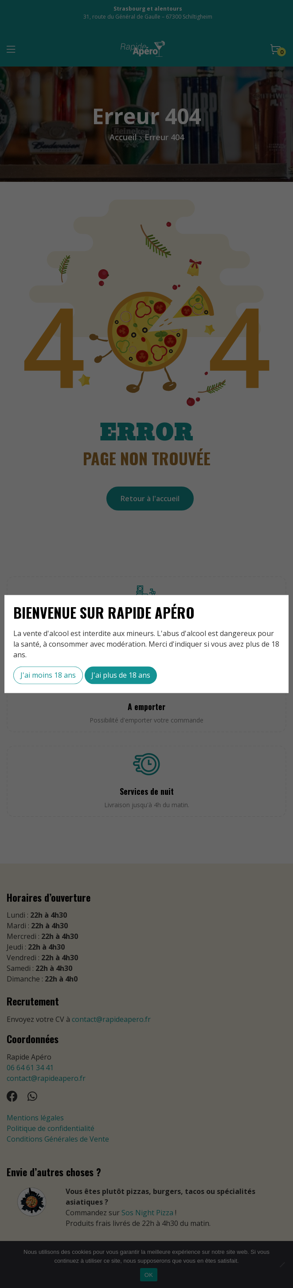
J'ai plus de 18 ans (120, 675)
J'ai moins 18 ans (48, 675)
